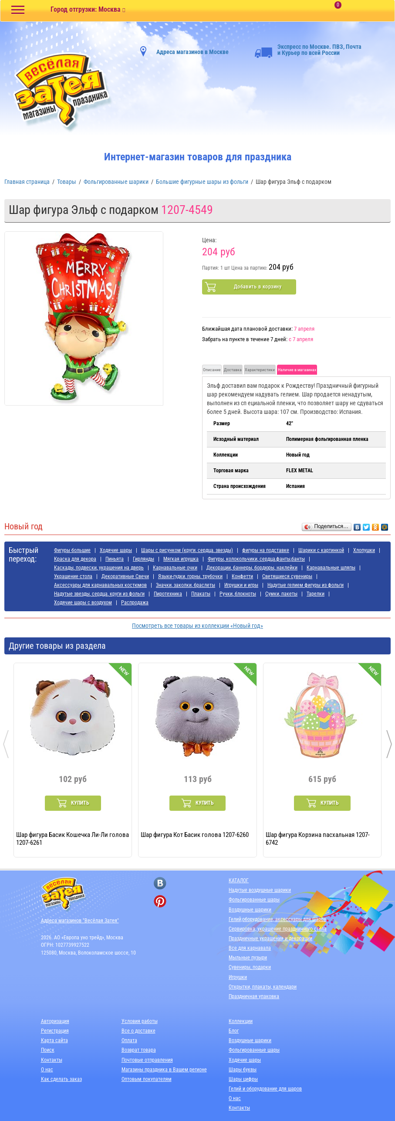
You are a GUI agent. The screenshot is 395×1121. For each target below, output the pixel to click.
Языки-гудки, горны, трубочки (190, 576)
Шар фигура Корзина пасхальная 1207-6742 (318, 838)
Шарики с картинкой (321, 550)
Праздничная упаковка (254, 996)
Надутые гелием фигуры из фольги (305, 585)
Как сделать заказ (61, 1079)
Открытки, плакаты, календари (263, 987)
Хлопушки (364, 550)
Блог (234, 1031)
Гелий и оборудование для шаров (265, 1089)
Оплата (129, 1040)
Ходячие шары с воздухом (83, 602)
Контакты (51, 1060)
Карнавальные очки (175, 568)
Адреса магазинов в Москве (192, 51)
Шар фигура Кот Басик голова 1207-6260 (195, 835)
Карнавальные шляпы (331, 568)
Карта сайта (54, 1040)
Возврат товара (139, 1050)
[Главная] (58, 92)
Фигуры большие (72, 550)
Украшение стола (73, 576)
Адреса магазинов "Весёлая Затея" (80, 921)
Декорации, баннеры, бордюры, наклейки (251, 568)
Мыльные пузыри (248, 958)
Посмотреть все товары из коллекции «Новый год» (197, 625)
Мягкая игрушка (181, 559)
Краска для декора (75, 559)
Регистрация (55, 1031)
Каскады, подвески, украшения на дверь (99, 568)
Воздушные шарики (250, 910)
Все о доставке (138, 1031)
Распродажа (135, 602)
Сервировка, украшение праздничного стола (278, 929)
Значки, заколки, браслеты (185, 585)
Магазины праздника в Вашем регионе (164, 1070)
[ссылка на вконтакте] (160, 883)
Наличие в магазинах (297, 369)
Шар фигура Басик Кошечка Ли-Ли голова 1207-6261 (72, 838)
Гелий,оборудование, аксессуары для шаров (277, 919)
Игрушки (238, 977)
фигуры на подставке (265, 550)
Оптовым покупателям (147, 1079)
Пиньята (114, 559)
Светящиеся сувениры (287, 576)
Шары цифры (243, 1079)
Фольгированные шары (254, 900)
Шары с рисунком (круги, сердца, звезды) (187, 550)
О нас (47, 1070)
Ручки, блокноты (237, 594)
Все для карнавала (250, 948)
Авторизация (55, 1021)
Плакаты (200, 594)
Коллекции (241, 1021)
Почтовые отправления (147, 1060)
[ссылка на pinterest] (160, 901)
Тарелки (315, 594)
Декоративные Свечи (125, 576)
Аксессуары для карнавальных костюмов (100, 585)
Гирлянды (143, 559)
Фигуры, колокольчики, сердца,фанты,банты (256, 559)
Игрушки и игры (241, 585)
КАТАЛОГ (239, 880)
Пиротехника (168, 594)
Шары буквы (243, 1070)
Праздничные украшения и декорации (270, 938)
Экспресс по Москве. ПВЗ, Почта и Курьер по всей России (308, 50)
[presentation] (6, 744)
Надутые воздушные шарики (260, 890)
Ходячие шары (116, 550)
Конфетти (242, 576)
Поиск (47, 1050)
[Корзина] (353, 11)
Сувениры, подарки (250, 967)
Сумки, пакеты (281, 594)
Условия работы (140, 1021)
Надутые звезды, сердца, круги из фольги (99, 594)
